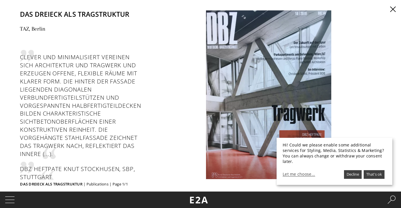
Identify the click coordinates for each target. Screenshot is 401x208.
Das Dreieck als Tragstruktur (51, 184)
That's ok (374, 174)
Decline (353, 174)
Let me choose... (299, 174)
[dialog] (334, 161)
